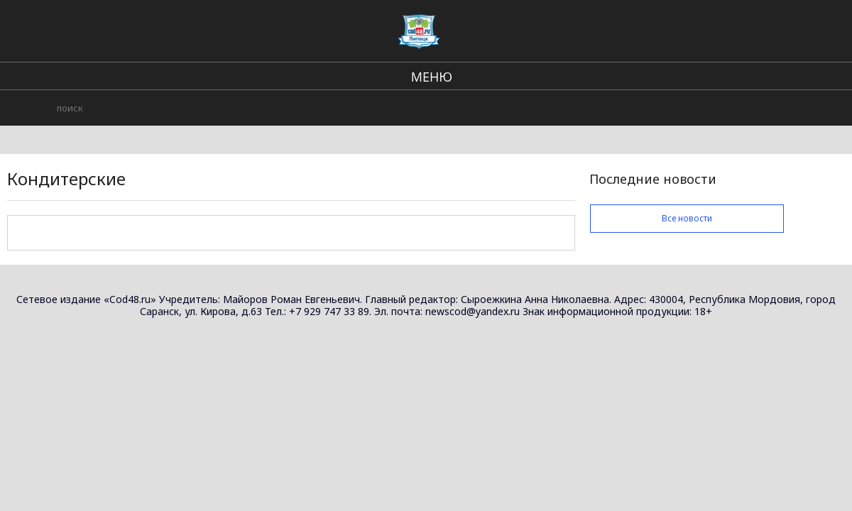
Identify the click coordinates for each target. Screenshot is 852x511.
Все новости (687, 218)
